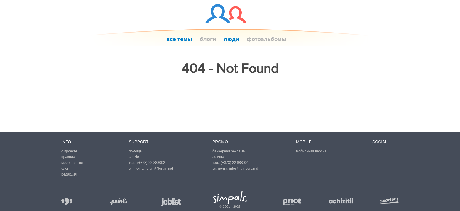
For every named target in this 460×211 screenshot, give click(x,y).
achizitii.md (341, 201)
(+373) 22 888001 (235, 163)
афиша (218, 157)
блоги (208, 39)
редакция (69, 174)
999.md (66, 201)
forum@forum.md (159, 168)
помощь (135, 151)
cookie (134, 157)
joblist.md (171, 202)
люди (231, 39)
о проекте (69, 151)
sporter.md (388, 200)
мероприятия (72, 163)
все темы (179, 39)
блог (65, 168)
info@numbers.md (243, 168)
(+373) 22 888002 (151, 163)
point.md (118, 201)
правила (68, 157)
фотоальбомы (266, 39)
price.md (291, 202)
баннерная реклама (228, 151)
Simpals (230, 197)
